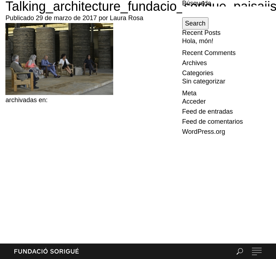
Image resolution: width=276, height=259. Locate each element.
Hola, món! (197, 41)
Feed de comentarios (212, 121)
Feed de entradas (207, 111)
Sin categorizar (203, 81)
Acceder (194, 101)
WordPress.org (203, 131)
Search (195, 23)
